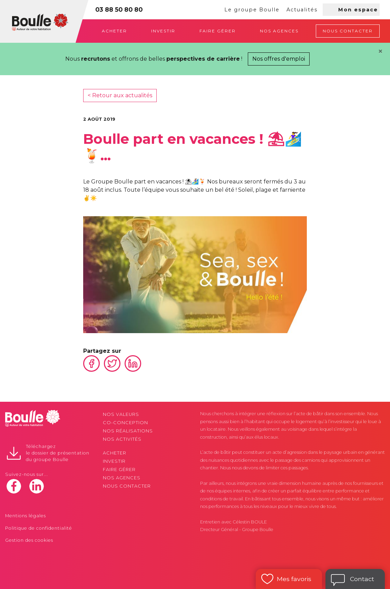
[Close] (380, 51)
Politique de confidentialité (38, 528)
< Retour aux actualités (120, 95)
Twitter (112, 363)
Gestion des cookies (29, 540)
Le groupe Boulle (252, 10)
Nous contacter (348, 30)
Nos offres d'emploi (278, 59)
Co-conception (125, 422)
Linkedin (133, 363)
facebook (14, 486)
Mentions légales (25, 515)
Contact (362, 578)
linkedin (36, 486)
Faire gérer (217, 30)
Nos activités (122, 439)
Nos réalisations (128, 430)
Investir (163, 30)
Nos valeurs (121, 414)
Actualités (302, 10)
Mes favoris (294, 578)
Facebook (91, 363)
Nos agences (279, 30)
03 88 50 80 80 (119, 9)
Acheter (114, 30)
